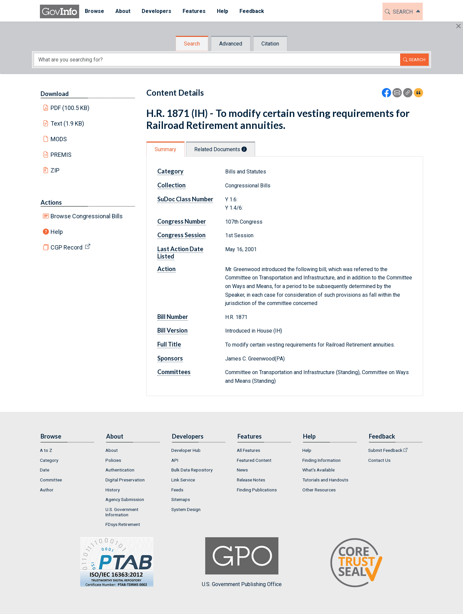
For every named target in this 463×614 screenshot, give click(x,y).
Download (55, 93)
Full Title (169, 344)
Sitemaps (180, 499)
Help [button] (222, 11)
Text (67, 123)
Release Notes (251, 479)
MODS (59, 139)
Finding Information (321, 460)
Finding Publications (257, 489)
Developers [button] (156, 11)
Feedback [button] (251, 11)
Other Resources (319, 489)
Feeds (177, 489)
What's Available (318, 469)
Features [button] (194, 11)
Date (44, 469)
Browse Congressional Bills (87, 216)
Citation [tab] (270, 44)
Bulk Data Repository (192, 469)
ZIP (55, 170)
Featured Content (254, 460)
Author (47, 489)
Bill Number (172, 316)
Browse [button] (94, 11)
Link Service (183, 479)
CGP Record (66, 247)
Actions (51, 202)
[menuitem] (94, 11)
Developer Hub (186, 450)
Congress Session (181, 235)
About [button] (122, 11)
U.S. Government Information (121, 512)
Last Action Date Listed (180, 252)
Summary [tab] (165, 149)
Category (170, 171)
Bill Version (172, 330)
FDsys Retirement (122, 524)
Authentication (119, 469)
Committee (51, 479)
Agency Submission (124, 499)
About (111, 450)
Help (57, 231)
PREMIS (61, 154)
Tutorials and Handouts (325, 479)
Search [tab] (192, 44)
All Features (248, 450)
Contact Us (379, 460)
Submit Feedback (385, 450)
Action (166, 268)
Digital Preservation (125, 479)
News (242, 469)
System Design (186, 509)
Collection (171, 185)
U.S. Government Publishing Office (242, 562)
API (174, 460)
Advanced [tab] (230, 44)
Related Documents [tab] (220, 149)
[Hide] (458, 26)
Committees (174, 371)
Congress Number (181, 221)
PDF (70, 107)
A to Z (46, 450)
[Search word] (217, 59)
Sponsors (170, 358)
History (112, 489)
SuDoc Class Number (185, 199)
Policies (113, 460)
